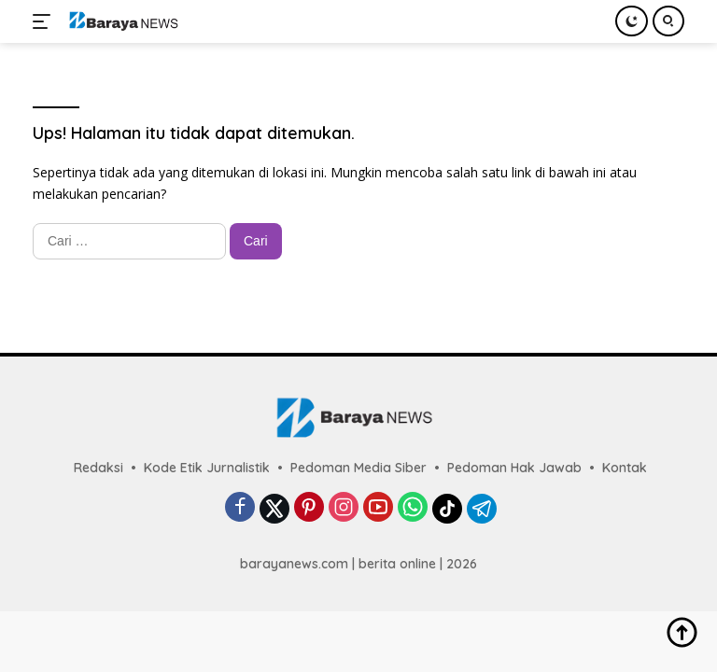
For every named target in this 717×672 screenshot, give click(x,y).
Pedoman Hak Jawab (514, 467)
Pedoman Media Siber (358, 467)
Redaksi (98, 467)
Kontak (624, 467)
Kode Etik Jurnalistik (207, 467)
